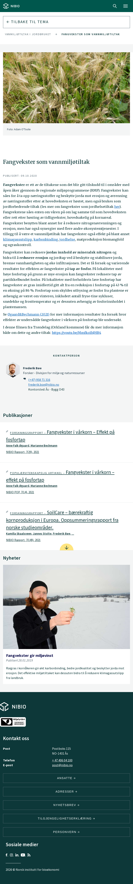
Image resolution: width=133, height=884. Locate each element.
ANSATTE (66, 778)
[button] (66, 442)
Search (115, 6)
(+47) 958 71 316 (39, 380)
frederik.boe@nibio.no (43, 385)
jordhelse (67, 239)
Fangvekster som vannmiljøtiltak (91, 34)
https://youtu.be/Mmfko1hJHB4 (76, 333)
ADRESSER (66, 791)
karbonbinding (46, 239)
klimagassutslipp (17, 239)
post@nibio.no (62, 765)
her (116, 207)
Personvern (66, 832)
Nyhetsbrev (66, 805)
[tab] (66, 442)
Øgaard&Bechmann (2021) (28, 314)
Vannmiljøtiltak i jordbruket (27, 34)
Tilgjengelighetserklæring (66, 818)
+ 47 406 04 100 (62, 760)
